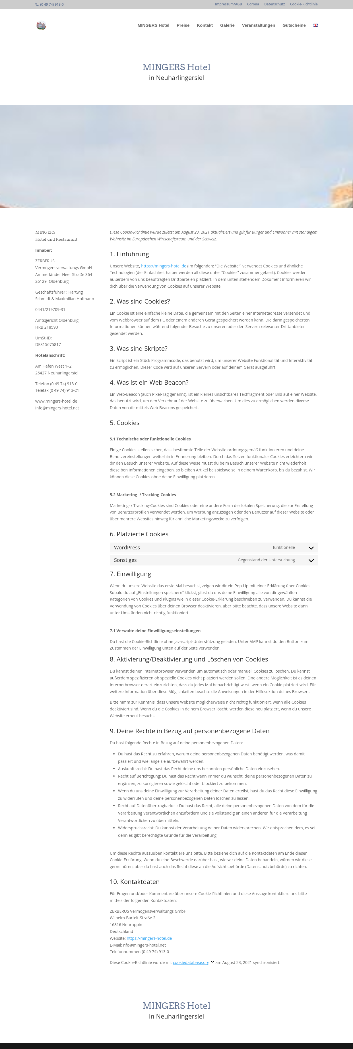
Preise (183, 25)
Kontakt (205, 25)
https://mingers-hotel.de (163, 266)
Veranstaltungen (258, 25)
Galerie (227, 25)
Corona (253, 5)
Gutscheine (294, 25)
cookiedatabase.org (191, 962)
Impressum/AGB (228, 5)
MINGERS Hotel (154, 25)
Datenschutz (274, 5)
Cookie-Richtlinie (304, 5)
